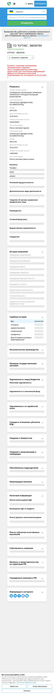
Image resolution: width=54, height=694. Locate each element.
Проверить (27, 23)
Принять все (14, 686)
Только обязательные (40, 686)
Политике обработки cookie (27, 682)
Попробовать (40, 4)
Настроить (27, 691)
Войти (30, 4)
